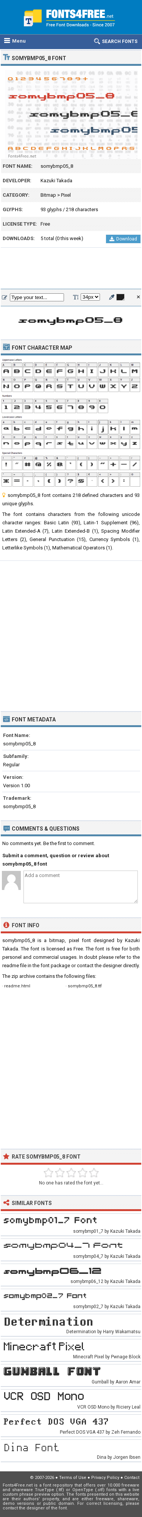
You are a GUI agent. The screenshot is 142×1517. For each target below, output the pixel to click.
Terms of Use (72, 1477)
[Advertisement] (71, 269)
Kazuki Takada (56, 180)
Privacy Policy (105, 1477)
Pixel (66, 195)
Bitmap (48, 195)
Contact (131, 1477)
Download (123, 239)
